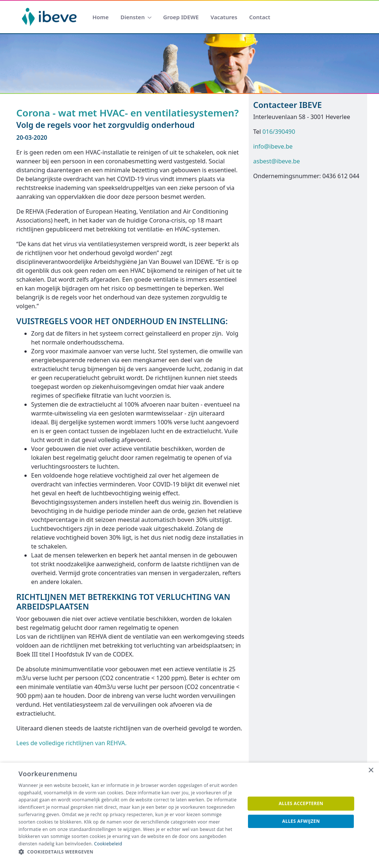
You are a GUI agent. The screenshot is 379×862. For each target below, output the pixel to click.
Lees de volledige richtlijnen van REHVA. (71, 743)
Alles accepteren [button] (301, 803)
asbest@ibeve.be (276, 161)
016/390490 (278, 132)
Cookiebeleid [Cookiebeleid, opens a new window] (108, 844)
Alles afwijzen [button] (301, 821)
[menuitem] (101, 17)
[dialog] (189, 812)
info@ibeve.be (273, 146)
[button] (128, 852)
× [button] (370, 770)
